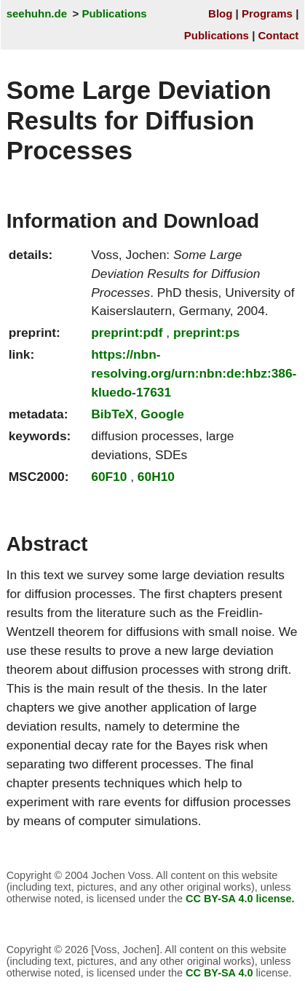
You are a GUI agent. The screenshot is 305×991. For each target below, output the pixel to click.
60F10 (109, 476)
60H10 (156, 476)
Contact (278, 35)
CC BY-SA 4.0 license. (240, 898)
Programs (267, 13)
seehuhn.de (37, 13)
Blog (220, 13)
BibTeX (112, 414)
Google (162, 414)
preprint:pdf (126, 332)
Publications (114, 13)
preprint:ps (206, 332)
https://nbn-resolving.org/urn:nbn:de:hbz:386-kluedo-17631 (193, 373)
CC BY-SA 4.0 (219, 973)
